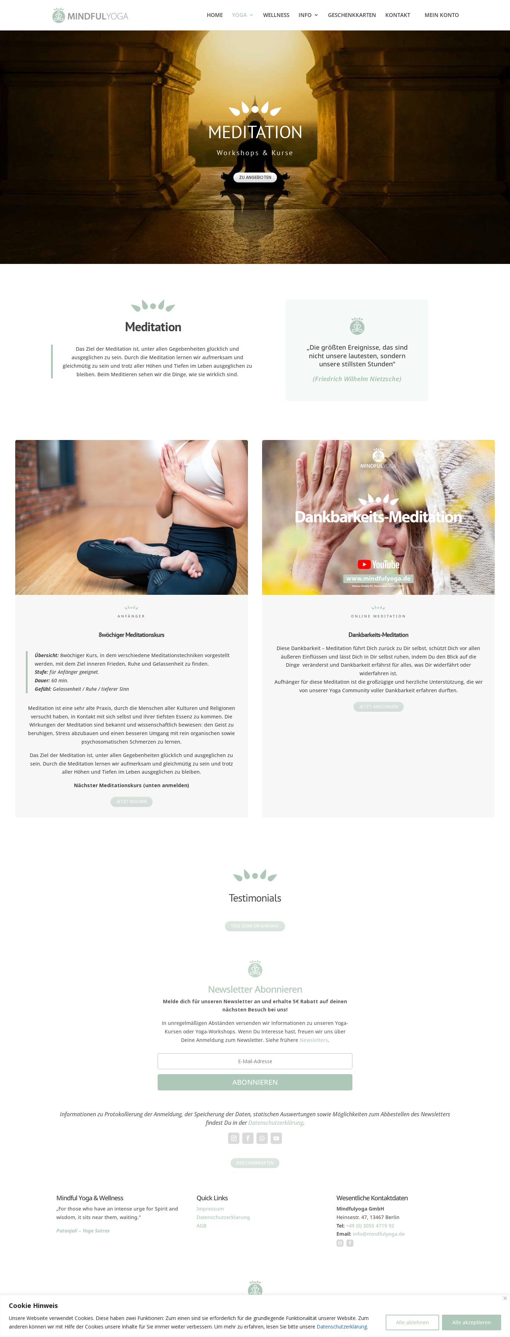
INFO (305, 15)
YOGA (239, 15)
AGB (201, 1225)
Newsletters (314, 1040)
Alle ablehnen (412, 1322)
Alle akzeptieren (471, 1322)
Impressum (210, 1208)
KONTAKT (397, 15)
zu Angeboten (255, 177)
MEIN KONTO (442, 15)
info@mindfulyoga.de (379, 1233)
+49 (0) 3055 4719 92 (370, 1225)
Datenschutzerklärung (342, 1326)
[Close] (505, 1298)
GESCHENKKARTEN (352, 15)
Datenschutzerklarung (223, 1217)
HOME (215, 15)
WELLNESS (276, 15)
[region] (255, 1316)
